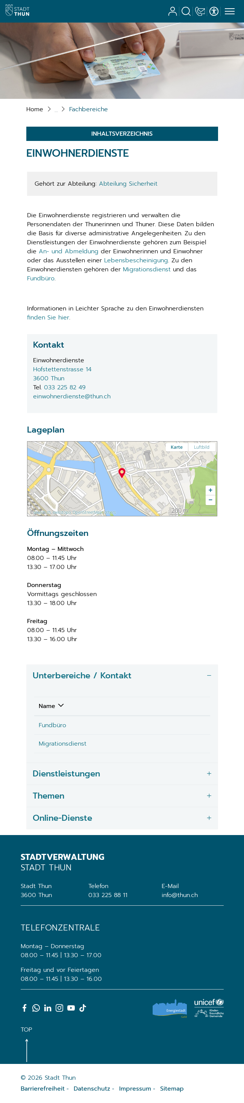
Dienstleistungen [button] (66, 773)
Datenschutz (92, 1088)
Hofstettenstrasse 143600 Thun (62, 374)
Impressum (135, 1088)
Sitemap (172, 1088)
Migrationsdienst (147, 269)
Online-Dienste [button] (62, 818)
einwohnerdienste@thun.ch (72, 396)
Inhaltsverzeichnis (122, 133)
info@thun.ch (180, 895)
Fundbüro (41, 278)
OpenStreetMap (87, 512)
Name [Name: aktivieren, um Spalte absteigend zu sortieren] (47, 706)
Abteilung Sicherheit (128, 183)
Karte (177, 447)
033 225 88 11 (107, 895)
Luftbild (201, 447)
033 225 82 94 (157, 743)
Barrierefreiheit (43, 1088)
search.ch (42, 512)
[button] (88, 109)
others (110, 512)
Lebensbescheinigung (136, 260)
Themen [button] (48, 796)
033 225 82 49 (65, 387)
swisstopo (62, 512)
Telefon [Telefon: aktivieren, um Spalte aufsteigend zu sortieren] (146, 706)
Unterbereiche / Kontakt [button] (82, 675)
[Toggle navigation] (229, 11)
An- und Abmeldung (69, 251)
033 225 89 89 (157, 725)
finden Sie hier (48, 317)
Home (34, 109)
